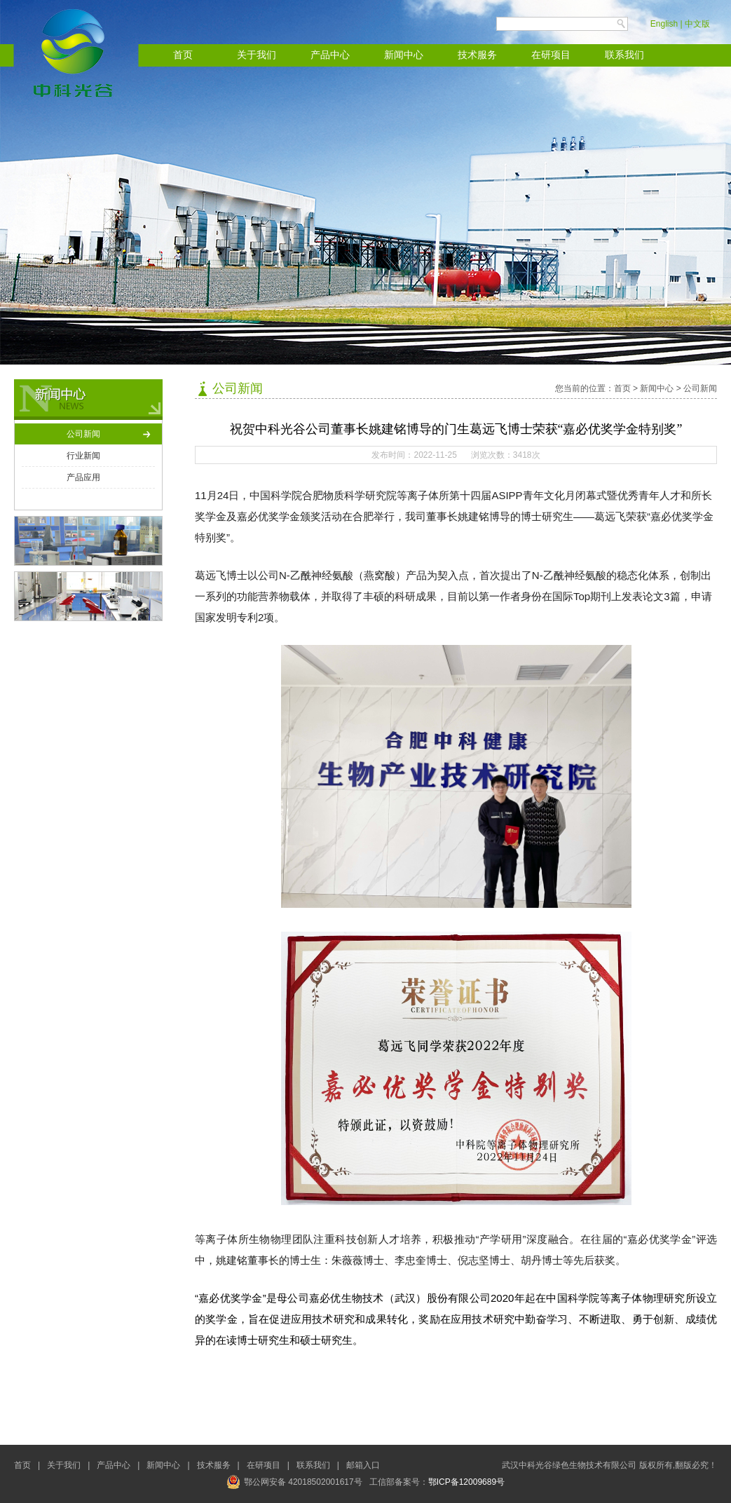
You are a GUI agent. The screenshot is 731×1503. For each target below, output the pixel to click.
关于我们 (256, 55)
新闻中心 (403, 55)
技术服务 (477, 55)
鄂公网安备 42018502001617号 (294, 1482)
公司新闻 (83, 434)
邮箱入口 (363, 1465)
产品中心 (330, 55)
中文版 (697, 24)
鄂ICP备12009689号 (466, 1482)
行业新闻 (83, 456)
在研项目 (551, 55)
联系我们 (624, 55)
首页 (183, 55)
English (664, 24)
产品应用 (83, 477)
